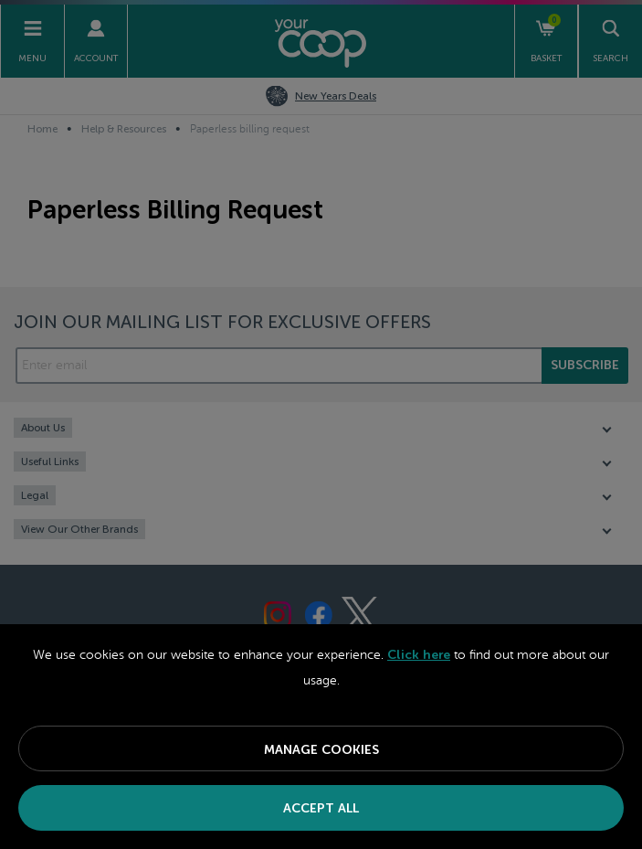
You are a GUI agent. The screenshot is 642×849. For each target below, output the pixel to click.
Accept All (321, 808)
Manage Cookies (321, 750)
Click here (418, 655)
